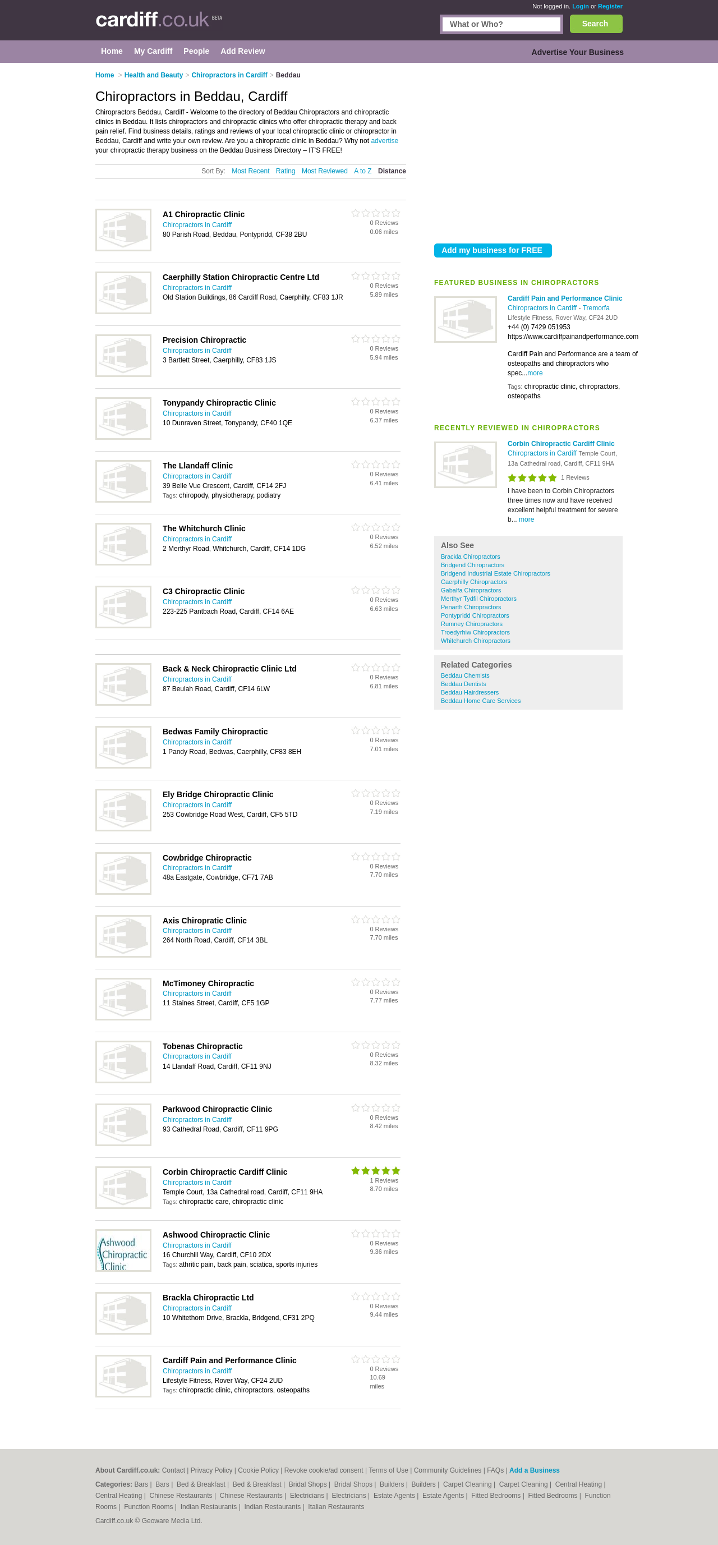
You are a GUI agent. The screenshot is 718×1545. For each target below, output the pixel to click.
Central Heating (579, 1484)
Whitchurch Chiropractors (475, 640)
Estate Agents (395, 1496)
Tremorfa (596, 308)
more (534, 373)
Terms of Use (388, 1470)
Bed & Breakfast (202, 1484)
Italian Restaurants (336, 1507)
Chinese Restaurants (182, 1496)
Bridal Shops (309, 1484)
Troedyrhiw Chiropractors (475, 632)
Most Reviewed (325, 171)
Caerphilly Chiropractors (474, 581)
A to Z (362, 171)
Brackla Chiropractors (470, 556)
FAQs (495, 1470)
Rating (286, 171)
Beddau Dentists (463, 683)
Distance (392, 171)
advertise (384, 141)
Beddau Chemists (465, 675)
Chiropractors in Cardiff (543, 308)
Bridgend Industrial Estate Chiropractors (495, 573)
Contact (173, 1470)
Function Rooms (149, 1507)
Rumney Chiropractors (472, 623)
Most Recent (250, 171)
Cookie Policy (258, 1470)
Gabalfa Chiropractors (471, 590)
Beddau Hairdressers (470, 692)
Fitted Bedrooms (496, 1496)
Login (580, 6)
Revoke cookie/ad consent (323, 1470)
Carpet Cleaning (468, 1484)
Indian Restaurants (210, 1507)
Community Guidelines (448, 1470)
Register (610, 6)
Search (595, 23)
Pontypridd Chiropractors (475, 615)
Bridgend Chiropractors (472, 565)
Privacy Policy (212, 1470)
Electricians (308, 1496)
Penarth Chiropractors (471, 607)
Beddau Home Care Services (481, 700)
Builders (393, 1484)
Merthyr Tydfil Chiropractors (479, 598)
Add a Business (534, 1470)
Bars (142, 1484)
